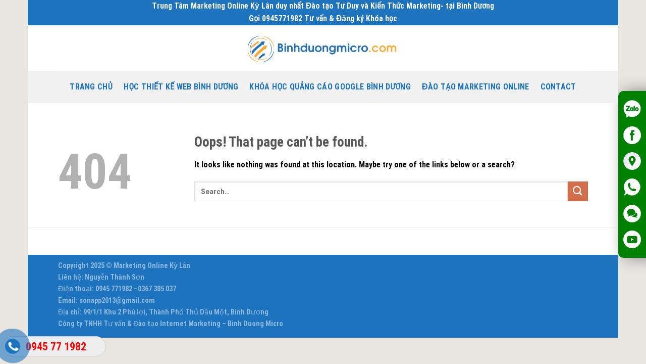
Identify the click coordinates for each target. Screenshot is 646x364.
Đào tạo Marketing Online (475, 87)
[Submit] (578, 191)
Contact (558, 87)
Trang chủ (91, 87)
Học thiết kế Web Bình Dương (181, 87)
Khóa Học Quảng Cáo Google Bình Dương (330, 87)
